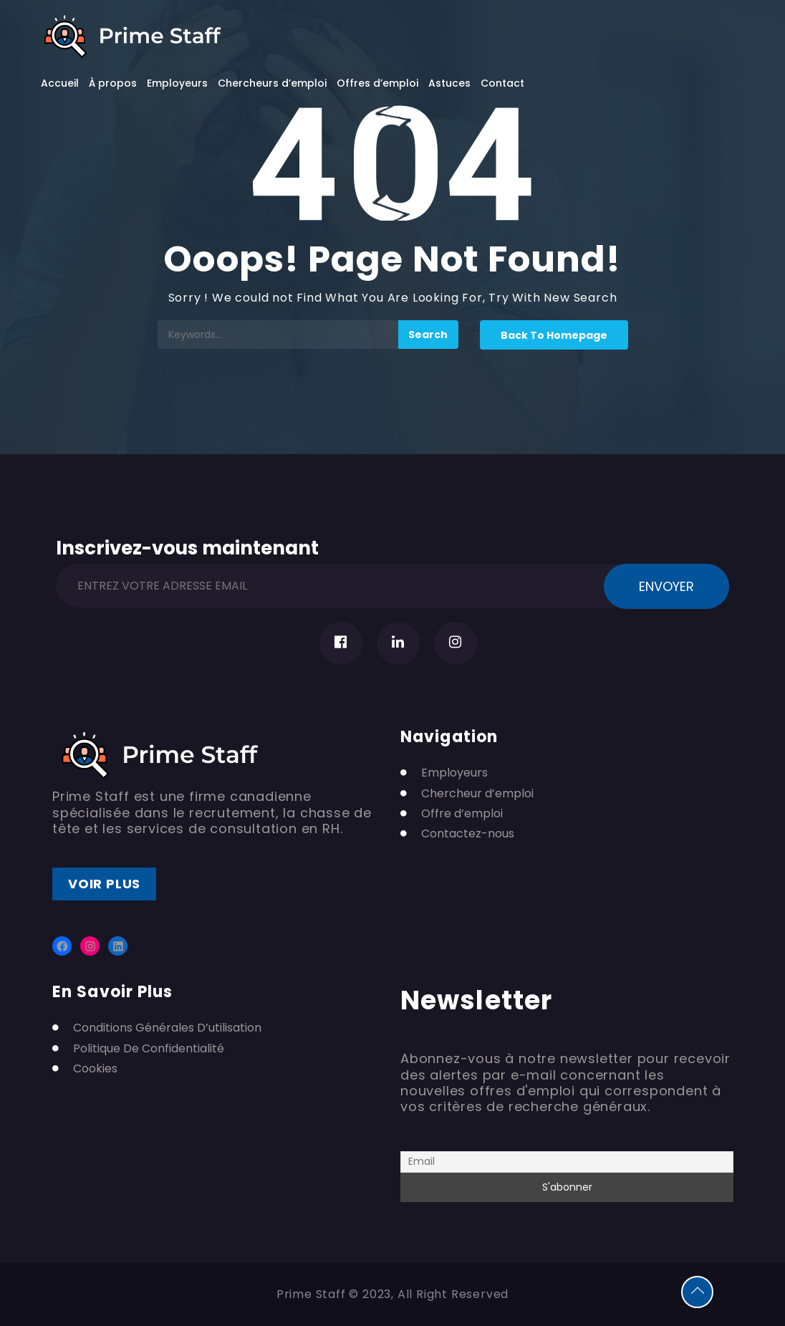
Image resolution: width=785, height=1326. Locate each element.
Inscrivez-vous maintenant (187, 545)
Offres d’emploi (377, 83)
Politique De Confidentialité (148, 1049)
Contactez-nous (467, 834)
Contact (502, 83)
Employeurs (177, 83)
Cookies (95, 1069)
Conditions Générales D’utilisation (167, 1028)
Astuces (449, 83)
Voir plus (104, 884)
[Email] (566, 1162)
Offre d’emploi (462, 814)
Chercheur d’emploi (477, 794)
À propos (113, 83)
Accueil (60, 83)
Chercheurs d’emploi (272, 83)
